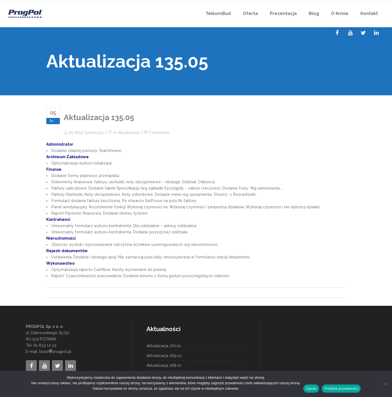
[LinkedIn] (376, 33)
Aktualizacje (129, 132)
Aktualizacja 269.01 (164, 355)
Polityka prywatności (341, 388)
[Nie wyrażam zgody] (385, 384)
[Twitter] (363, 33)
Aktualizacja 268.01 (164, 365)
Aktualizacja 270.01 (163, 346)
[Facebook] (337, 33)
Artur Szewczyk (89, 132)
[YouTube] (350, 33)
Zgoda (311, 388)
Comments (159, 132)
